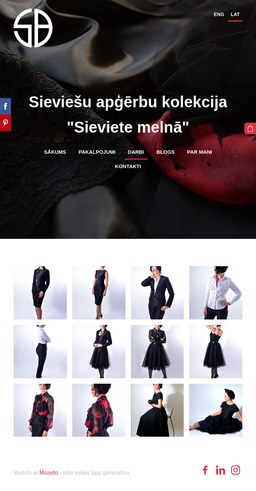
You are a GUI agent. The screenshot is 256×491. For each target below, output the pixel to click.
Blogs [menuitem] (165, 152)
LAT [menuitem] (235, 14)
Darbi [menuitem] (136, 152)
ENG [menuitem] (219, 14)
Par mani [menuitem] (199, 152)
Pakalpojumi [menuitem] (97, 152)
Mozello (49, 473)
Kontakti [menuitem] (128, 166)
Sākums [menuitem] (55, 152)
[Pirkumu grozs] (250, 128)
